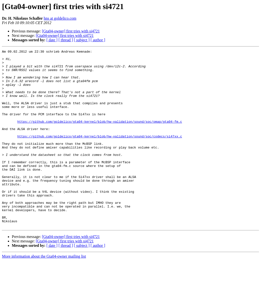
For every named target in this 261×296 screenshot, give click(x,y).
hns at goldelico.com (60, 18)
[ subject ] (82, 40)
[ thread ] (65, 40)
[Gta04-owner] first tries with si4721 (71, 31)
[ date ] (51, 40)
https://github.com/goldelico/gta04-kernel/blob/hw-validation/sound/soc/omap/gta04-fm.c (99, 136)
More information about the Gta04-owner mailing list (44, 292)
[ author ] (98, 40)
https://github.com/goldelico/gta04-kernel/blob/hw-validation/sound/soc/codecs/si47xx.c (99, 154)
